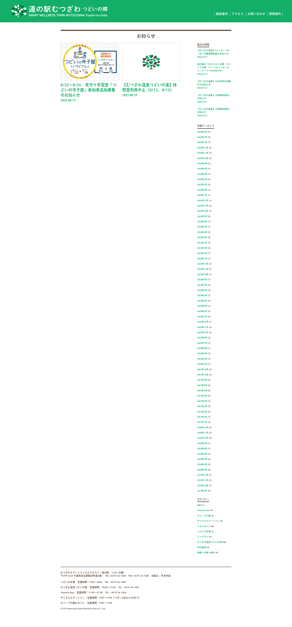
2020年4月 (202, 464)
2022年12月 (202, 322)
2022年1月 (202, 364)
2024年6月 (202, 232)
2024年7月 (202, 227)
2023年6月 (202, 290)
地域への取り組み (206, 553)
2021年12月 (202, 370)
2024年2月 (202, 253)
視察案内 (275, 14)
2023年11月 (202, 269)
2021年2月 (202, 417)
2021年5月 (202, 401)
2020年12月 (202, 428)
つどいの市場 (204, 532)
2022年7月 (202, 343)
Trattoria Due (203, 510)
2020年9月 (202, 443)
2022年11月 (202, 327)
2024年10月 (202, 211)
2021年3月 (202, 412)
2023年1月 (202, 317)
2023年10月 (202, 274)
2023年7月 (202, 285)
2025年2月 (202, 190)
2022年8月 (202, 338)
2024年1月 (202, 259)
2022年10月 (202, 333)
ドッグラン (202, 537)
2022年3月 (202, 354)
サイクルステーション (208, 521)
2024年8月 (202, 222)
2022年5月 (202, 348)
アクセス (238, 14)
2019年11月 (202, 480)
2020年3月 (202, 470)
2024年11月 (202, 206)
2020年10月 (202, 438)
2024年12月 (202, 201)
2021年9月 (202, 380)
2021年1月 (202, 422)
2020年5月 (202, 459)
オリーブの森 (204, 516)
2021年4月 (202, 406)
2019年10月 (202, 486)
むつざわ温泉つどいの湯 (209, 542)
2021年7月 (202, 391)
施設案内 (222, 14)
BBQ (199, 505)
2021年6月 (202, 396)
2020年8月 (202, 449)
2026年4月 (202, 132)
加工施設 (201, 547)
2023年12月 (202, 264)
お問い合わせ (256, 14)
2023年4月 (202, 301)
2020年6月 (202, 454)
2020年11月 (202, 433)
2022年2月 (202, 359)
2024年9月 (202, 216)
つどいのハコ (204, 526)
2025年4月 (202, 179)
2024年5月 (202, 237)
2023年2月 (202, 311)
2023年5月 (202, 296)
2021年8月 (202, 385)
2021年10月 (202, 375)
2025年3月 (202, 185)
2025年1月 (202, 195)
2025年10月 (202, 158)
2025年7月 (202, 169)
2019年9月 (202, 491)
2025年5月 (202, 174)
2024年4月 (202, 243)
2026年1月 (202, 142)
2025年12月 (202, 148)
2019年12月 (202, 475)
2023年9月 (202, 280)
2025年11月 (202, 153)
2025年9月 (202, 164)
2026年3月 (202, 137)
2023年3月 (202, 306)
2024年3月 (202, 248)
